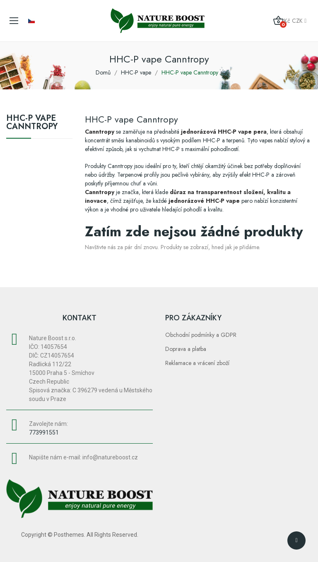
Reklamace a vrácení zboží (197, 363)
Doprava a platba (185, 349)
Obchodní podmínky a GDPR (200, 335)
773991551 (44, 432)
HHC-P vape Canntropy (32, 123)
